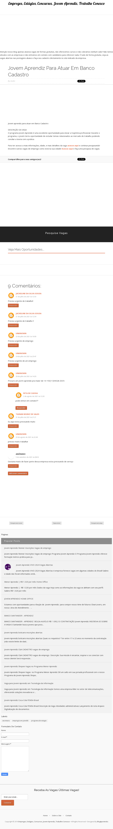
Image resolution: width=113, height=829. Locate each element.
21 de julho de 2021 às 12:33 (26, 297)
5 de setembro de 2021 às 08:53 (27, 457)
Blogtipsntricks (102, 821)
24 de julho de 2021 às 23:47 (26, 356)
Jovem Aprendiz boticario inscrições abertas (23, 632)
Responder (13, 305)
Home (45, 815)
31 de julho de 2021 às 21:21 (26, 417)
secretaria (6, 721)
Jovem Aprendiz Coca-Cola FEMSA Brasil (21, 700)
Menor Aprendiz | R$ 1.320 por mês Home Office (26, 582)
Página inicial (56, 523)
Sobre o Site (56, 815)
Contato (69, 815)
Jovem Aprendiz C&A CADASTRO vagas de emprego (26, 649)
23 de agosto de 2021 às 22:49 (27, 437)
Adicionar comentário (18, 473)
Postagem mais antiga (96, 523)
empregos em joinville (20, 721)
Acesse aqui (67, 148)
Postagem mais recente (16, 523)
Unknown (21, 333)
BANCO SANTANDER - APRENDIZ (18, 615)
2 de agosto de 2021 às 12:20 (33, 396)
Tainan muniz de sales (27, 414)
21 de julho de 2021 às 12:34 (26, 316)
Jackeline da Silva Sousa (28, 293)
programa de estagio (39, 721)
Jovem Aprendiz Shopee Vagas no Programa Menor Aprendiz (30, 666)
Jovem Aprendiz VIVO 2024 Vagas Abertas (34, 565)
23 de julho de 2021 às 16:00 (26, 336)
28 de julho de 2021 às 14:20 (26, 376)
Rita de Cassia (30, 393)
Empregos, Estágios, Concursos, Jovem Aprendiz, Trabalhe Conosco (56, 3)
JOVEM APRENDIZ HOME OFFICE (18, 598)
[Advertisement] (56, 32)
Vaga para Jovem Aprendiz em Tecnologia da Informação (28, 683)
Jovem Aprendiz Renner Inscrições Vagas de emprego (27, 548)
